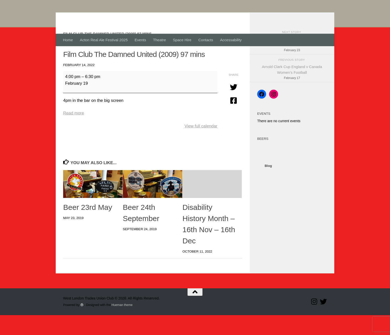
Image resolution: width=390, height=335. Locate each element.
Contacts (205, 40)
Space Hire (182, 40)
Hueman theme (122, 325)
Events (140, 40)
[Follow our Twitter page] (323, 321)
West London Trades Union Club (137, 16)
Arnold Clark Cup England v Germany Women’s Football (292, 65)
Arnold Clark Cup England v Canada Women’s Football (292, 92)
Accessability (231, 40)
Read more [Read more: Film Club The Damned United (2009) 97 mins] (73, 133)
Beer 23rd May (87, 227)
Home (68, 40)
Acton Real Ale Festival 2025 (104, 40)
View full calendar (201, 146)
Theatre (159, 40)
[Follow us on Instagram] (314, 321)
